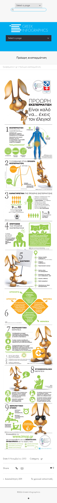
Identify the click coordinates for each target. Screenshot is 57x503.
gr (16, 67)
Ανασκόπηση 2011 (13, 479)
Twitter (28, 16)
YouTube (33, 16)
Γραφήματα (8, 67)
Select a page (28, 5)
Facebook (24, 16)
